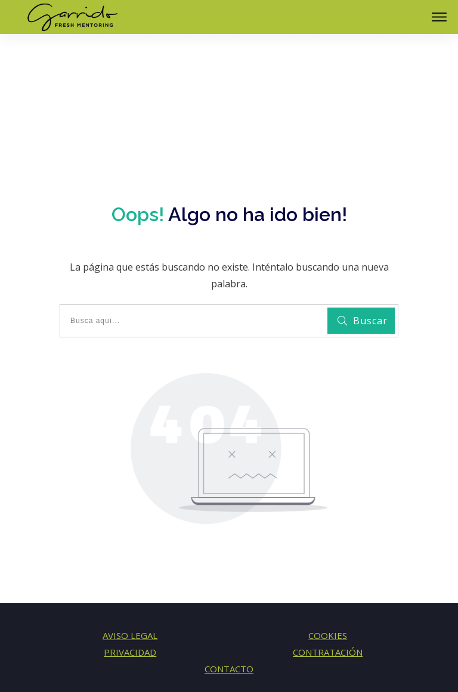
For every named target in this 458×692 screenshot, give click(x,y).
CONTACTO (229, 617)
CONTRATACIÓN (328, 600)
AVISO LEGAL (130, 583)
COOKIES (327, 583)
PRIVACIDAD (130, 600)
